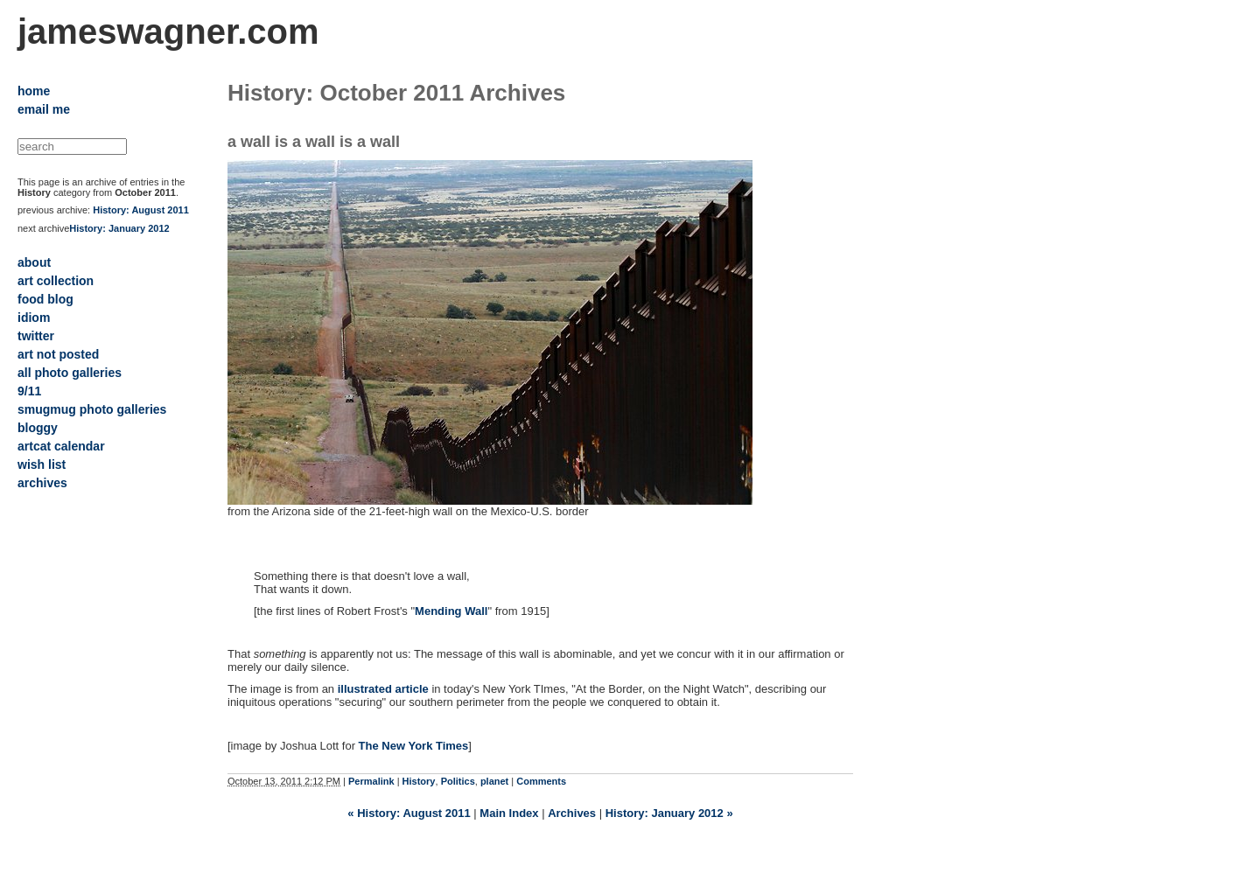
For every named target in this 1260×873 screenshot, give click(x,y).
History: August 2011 (141, 210)
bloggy (38, 428)
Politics (458, 781)
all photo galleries (70, 373)
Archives (572, 813)
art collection (56, 281)
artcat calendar (61, 446)
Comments (541, 781)
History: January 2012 (119, 228)
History (419, 781)
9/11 (29, 391)
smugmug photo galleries (92, 409)
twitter (36, 336)
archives (42, 483)
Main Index (509, 813)
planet (494, 781)
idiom (34, 318)
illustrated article (383, 688)
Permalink (371, 781)
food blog (46, 299)
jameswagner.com (168, 31)
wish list (42, 464)
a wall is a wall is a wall (314, 141)
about (34, 262)
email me (44, 109)
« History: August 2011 (408, 813)
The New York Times (414, 745)
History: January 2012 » (669, 813)
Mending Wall (451, 611)
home (34, 91)
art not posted (58, 354)
